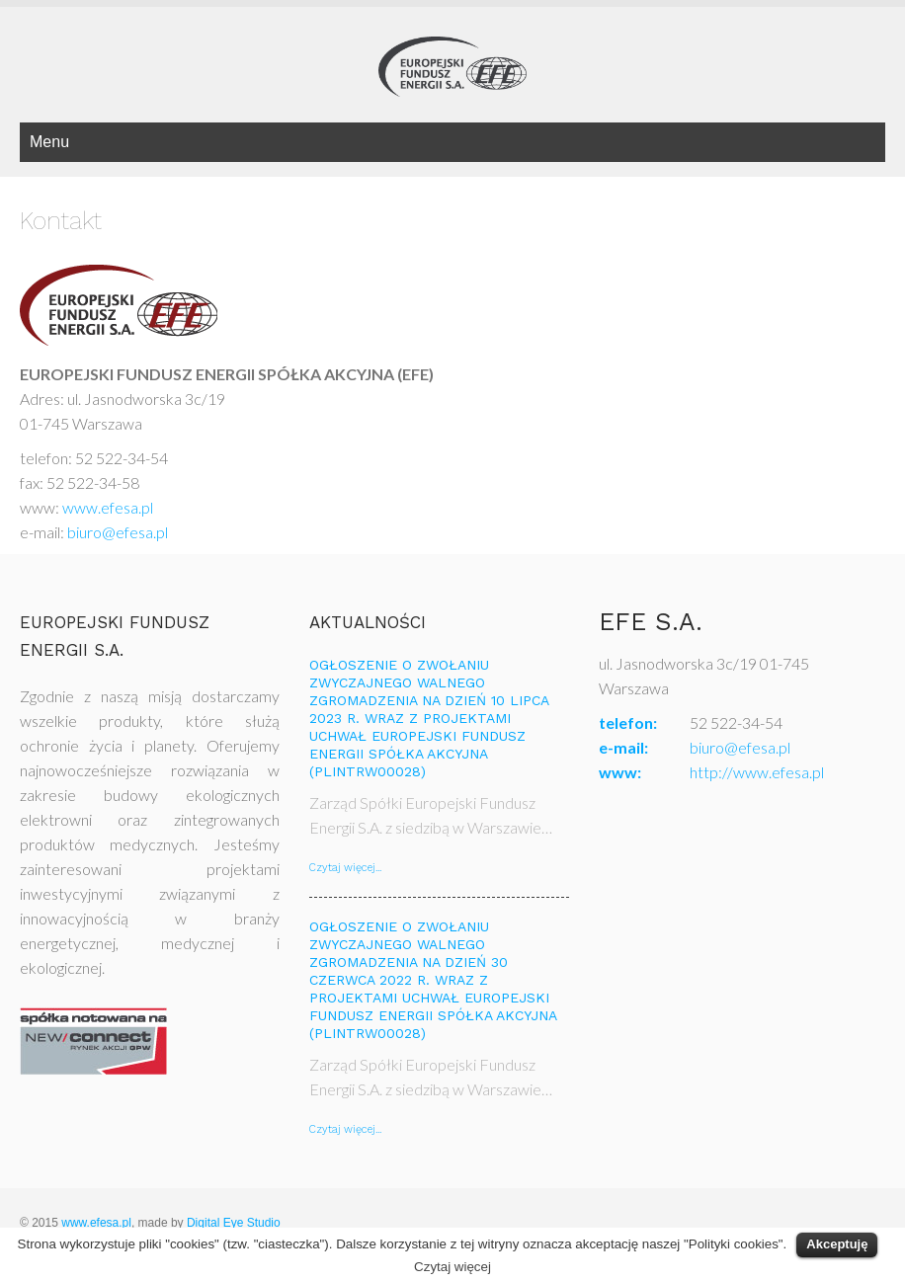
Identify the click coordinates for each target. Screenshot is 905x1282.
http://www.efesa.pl (757, 771)
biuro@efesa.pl (117, 531)
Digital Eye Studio (234, 1223)
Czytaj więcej (452, 1266)
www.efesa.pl (110, 507)
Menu (49, 141)
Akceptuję (836, 1244)
